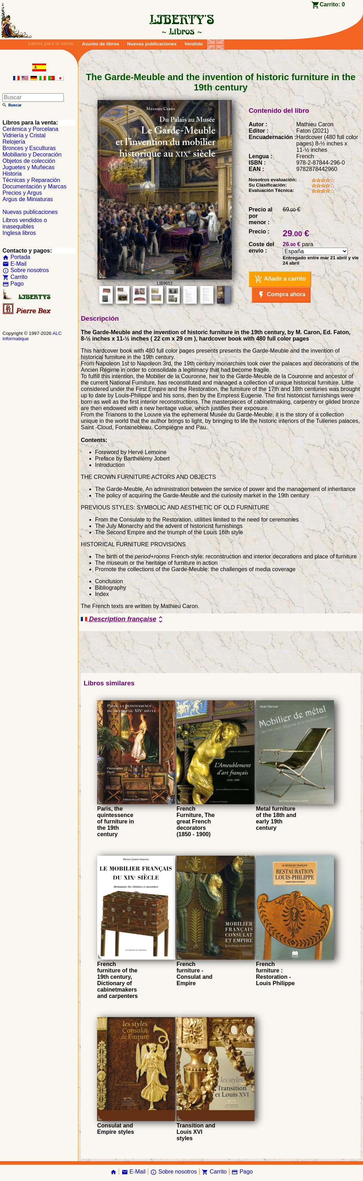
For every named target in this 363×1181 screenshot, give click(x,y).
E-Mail (14, 264)
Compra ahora (281, 295)
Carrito (14, 277)
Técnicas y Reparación (31, 180)
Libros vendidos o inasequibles (24, 223)
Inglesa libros (19, 233)
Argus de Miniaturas (27, 199)
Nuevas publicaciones (152, 43)
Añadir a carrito (280, 279)
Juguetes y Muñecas (28, 167)
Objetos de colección (28, 161)
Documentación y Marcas (34, 186)
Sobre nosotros (25, 270)
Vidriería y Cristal (24, 135)
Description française (123, 619)
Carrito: (332, 4)
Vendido (193, 43)
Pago (13, 284)
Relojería (13, 142)
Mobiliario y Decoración (31, 154)
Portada (16, 257)
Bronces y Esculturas (29, 148)
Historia (12, 174)
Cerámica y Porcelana (30, 129)
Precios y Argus (22, 193)
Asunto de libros (100, 43)
